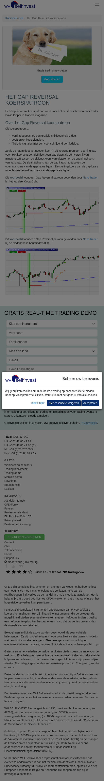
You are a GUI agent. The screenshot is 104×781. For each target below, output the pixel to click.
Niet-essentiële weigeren (64, 403)
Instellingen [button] (38, 402)
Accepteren (90, 403)
